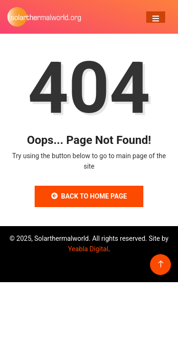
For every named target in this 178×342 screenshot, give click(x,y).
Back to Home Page (89, 196)
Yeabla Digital (88, 249)
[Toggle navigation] (156, 17)
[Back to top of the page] (160, 264)
